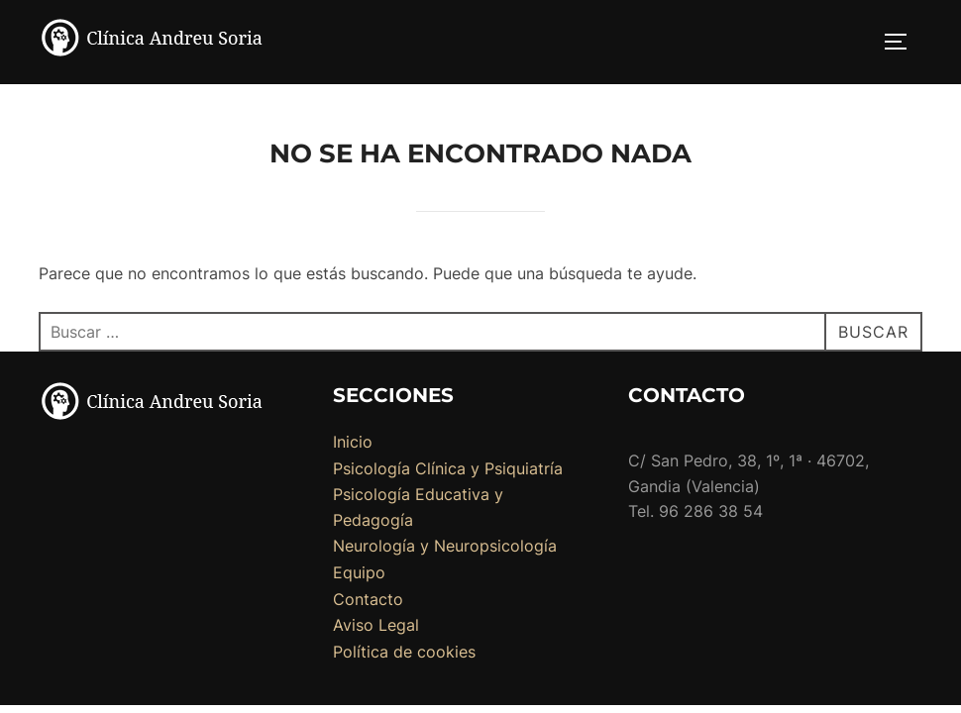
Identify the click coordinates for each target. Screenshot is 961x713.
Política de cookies (404, 652)
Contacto (368, 600)
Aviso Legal (376, 626)
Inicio (353, 443)
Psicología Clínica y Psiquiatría (448, 469)
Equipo (359, 573)
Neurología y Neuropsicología (445, 547)
